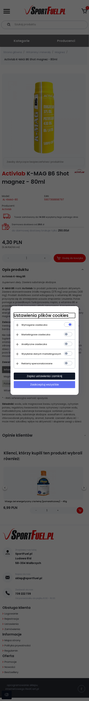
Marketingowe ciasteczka (35, 334)
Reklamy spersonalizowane (36, 363)
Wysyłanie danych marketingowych (41, 353)
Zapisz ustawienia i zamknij (44, 376)
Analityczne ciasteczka (34, 344)
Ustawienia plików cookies (41, 315)
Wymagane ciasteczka (34, 325)
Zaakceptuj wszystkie (44, 385)
